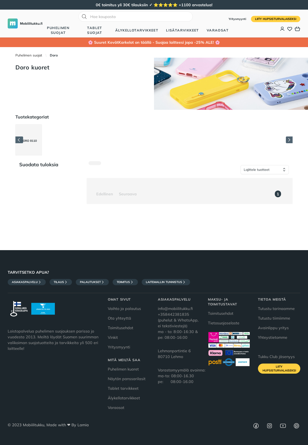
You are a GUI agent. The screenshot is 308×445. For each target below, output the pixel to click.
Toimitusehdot (120, 327)
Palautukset (92, 282)
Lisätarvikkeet (182, 30)
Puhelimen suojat (58, 30)
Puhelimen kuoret (123, 369)
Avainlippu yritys (273, 327)
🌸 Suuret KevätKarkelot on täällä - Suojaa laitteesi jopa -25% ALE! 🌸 (154, 42)
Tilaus (61, 282)
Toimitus (125, 282)
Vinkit (113, 337)
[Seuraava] (289, 139)
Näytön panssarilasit (127, 378)
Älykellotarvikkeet (136, 30)
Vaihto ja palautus (124, 308)
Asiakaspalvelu (27, 282)
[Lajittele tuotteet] (265, 169)
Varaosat (218, 30)
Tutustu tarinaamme (276, 308)
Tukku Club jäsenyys (276, 356)
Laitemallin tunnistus (166, 282)
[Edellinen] (19, 139)
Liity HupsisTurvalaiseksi (275, 19)
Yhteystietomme (272, 337)
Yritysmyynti (238, 19)
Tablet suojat (94, 30)
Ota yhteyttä (119, 318)
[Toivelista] (290, 29)
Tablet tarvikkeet (123, 388)
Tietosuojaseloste (223, 323)
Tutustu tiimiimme (274, 318)
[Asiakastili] (282, 29)
